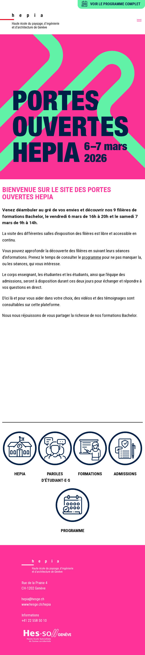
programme (91, 257)
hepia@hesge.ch (33, 599)
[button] (139, 21)
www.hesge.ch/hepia (36, 604)
